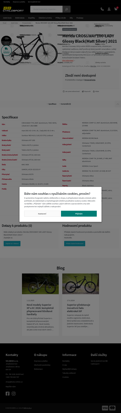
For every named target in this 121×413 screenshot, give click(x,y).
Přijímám (78, 213)
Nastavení (42, 213)
